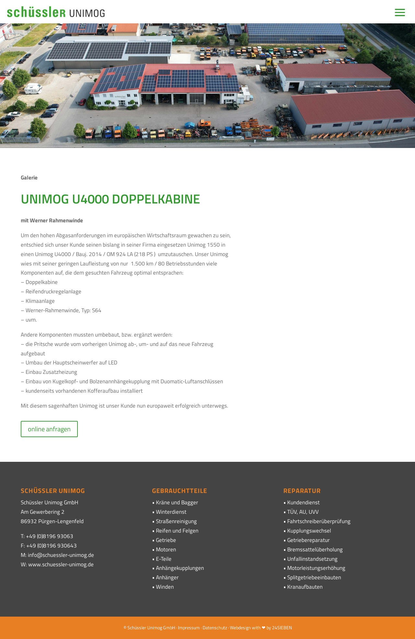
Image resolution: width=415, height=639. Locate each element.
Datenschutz (215, 627)
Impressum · (190, 627)
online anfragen (49, 429)
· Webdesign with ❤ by (249, 627)
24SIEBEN (282, 627)
